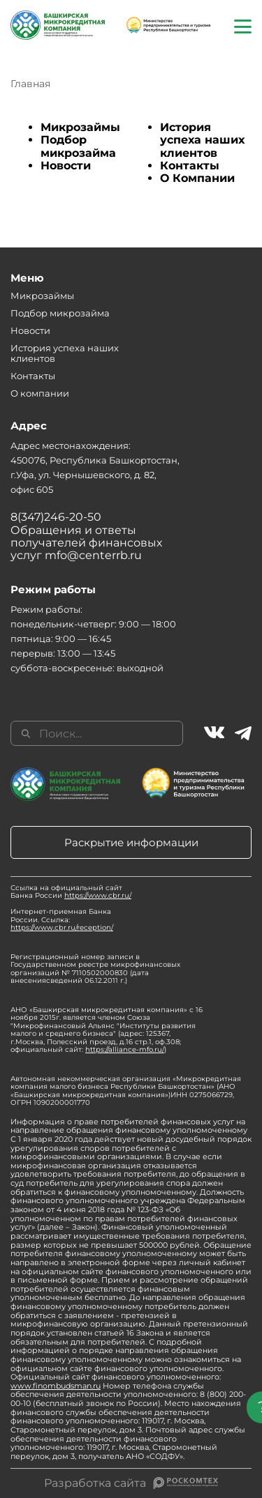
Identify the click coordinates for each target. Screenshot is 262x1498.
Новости (66, 165)
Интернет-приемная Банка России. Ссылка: (61, 919)
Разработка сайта (95, 1483)
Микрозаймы (80, 127)
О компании (39, 393)
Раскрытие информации (131, 842)
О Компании (197, 178)
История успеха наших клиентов (202, 140)
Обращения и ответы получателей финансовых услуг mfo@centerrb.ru (86, 543)
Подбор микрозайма (78, 146)
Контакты (189, 165)
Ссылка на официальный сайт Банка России (70, 892)
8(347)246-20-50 (55, 516)
